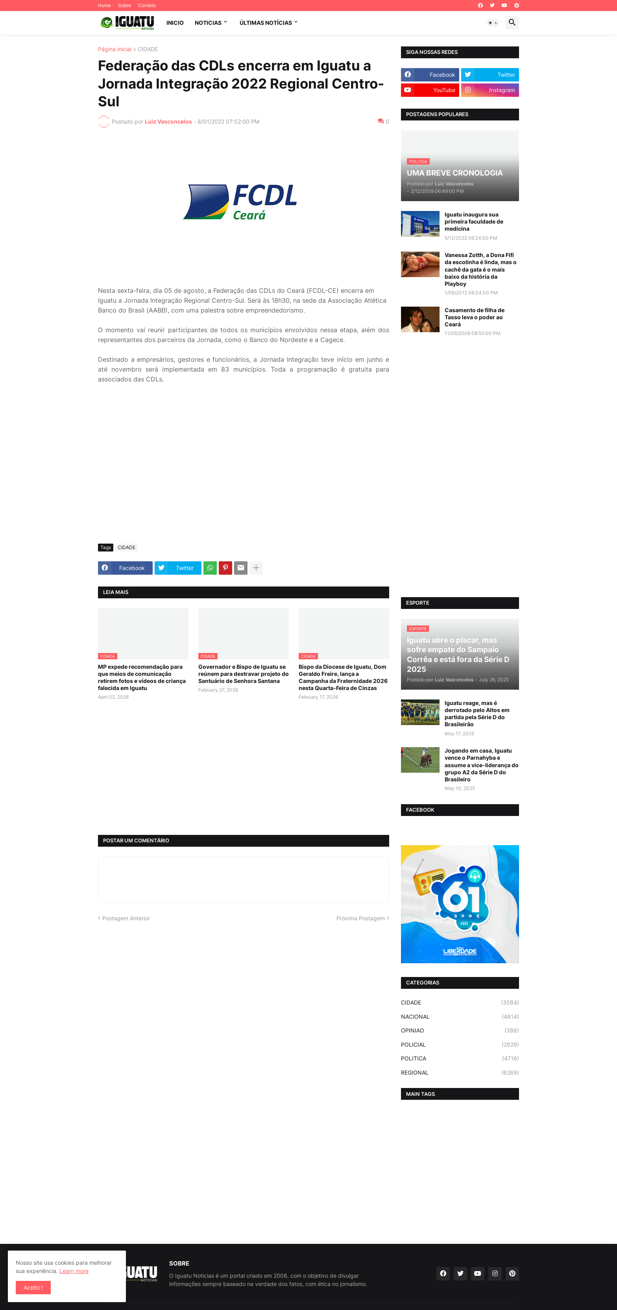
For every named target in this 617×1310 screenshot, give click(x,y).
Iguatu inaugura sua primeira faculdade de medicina (474, 221)
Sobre (124, 5)
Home (104, 5)
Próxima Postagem (360, 918)
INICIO (175, 22)
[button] (493, 23)
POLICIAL (460, 1045)
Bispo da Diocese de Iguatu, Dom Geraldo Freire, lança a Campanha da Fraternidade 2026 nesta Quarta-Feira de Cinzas (343, 677)
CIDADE (148, 49)
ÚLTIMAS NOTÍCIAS (266, 22)
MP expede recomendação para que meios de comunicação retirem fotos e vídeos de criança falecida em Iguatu (142, 677)
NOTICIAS (208, 22)
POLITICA (460, 1058)
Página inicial (114, 49)
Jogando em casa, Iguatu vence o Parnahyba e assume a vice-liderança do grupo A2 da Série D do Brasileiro (482, 765)
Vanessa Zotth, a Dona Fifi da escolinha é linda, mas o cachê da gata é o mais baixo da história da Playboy (481, 269)
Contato (147, 5)
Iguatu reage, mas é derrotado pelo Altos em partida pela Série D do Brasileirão (477, 713)
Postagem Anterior (126, 918)
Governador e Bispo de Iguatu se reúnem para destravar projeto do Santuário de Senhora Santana (243, 673)
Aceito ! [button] (33, 1287)
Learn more (74, 1270)
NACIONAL (460, 1017)
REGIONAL (460, 1073)
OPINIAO (460, 1030)
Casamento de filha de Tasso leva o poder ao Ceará (474, 317)
